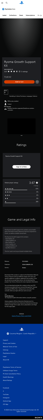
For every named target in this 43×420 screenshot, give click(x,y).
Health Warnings (9, 296)
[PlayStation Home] (21, 3)
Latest (4, 15)
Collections (13, 15)
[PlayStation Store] (9, 9)
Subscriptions (30, 15)
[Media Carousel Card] (21, 126)
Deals (21, 15)
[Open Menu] (2, 3)
